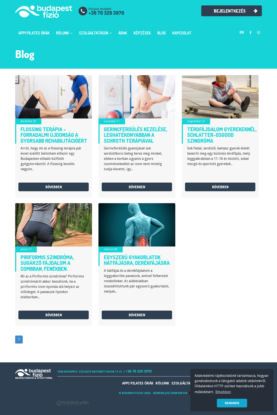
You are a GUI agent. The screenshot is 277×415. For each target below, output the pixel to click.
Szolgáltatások (95, 33)
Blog (161, 33)
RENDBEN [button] (232, 403)
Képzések (142, 33)
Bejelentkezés (229, 11)
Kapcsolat (182, 33)
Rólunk (64, 33)
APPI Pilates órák (34, 33)
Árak (122, 33)
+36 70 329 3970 (106, 13)
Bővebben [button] (223, 392)
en (242, 32)
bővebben (53, 187)
